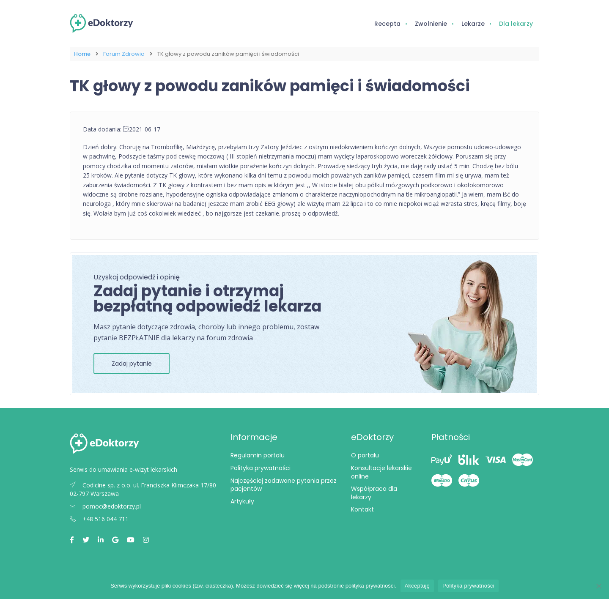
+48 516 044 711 (99, 519)
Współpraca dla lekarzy (374, 492)
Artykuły (242, 501)
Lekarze (473, 23)
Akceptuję (417, 586)
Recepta (387, 23)
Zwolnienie (431, 23)
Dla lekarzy (516, 23)
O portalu (365, 455)
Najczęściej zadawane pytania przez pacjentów (283, 484)
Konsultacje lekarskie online (381, 472)
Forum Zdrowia (124, 54)
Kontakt (362, 509)
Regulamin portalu (257, 455)
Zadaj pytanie (132, 363)
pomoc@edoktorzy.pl (105, 506)
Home (82, 54)
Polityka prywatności (260, 468)
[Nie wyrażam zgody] (598, 586)
